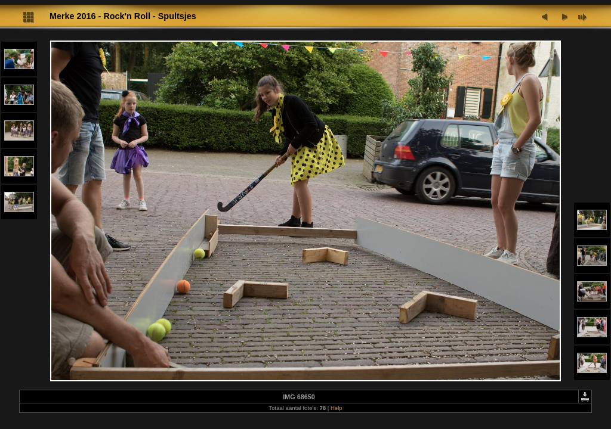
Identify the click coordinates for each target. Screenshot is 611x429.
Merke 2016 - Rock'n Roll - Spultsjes (123, 16)
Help (336, 408)
